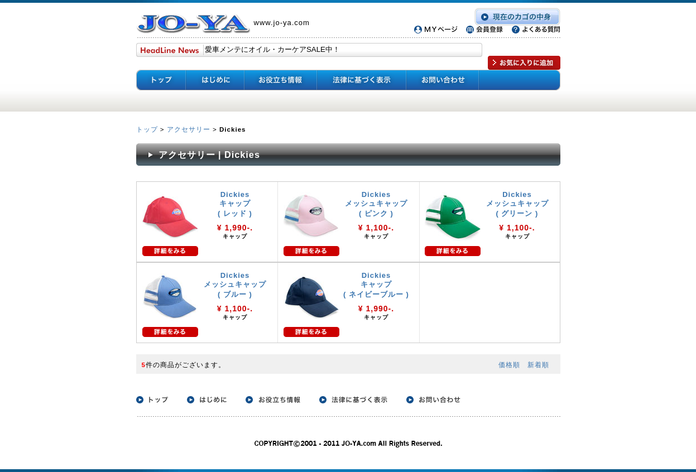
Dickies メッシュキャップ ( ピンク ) (376, 204)
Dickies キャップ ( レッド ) (235, 204)
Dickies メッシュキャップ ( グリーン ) (517, 204)
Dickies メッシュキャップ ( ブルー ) (235, 284)
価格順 (509, 364)
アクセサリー (188, 129)
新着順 (538, 364)
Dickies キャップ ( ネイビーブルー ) (376, 284)
